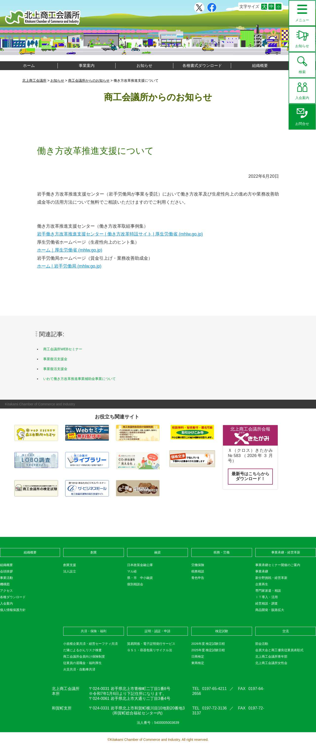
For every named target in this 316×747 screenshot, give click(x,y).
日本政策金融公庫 (140, 565)
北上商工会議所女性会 (271, 663)
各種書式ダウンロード (202, 65)
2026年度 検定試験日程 (208, 644)
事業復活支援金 (55, 359)
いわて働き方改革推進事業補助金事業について (79, 379)
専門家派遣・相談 (268, 590)
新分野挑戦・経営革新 (271, 578)
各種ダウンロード (13, 597)
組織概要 (260, 65)
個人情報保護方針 (13, 610)
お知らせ (302, 37)
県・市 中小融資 (140, 578)
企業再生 (261, 584)
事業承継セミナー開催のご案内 (277, 565)
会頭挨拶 (6, 571)
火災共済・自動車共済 (79, 669)
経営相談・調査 (266, 603)
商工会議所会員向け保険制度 (84, 656)
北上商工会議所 (43, 17)
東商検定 (197, 663)
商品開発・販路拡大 (269, 610)
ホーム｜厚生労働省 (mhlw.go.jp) (69, 250)
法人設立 (69, 571)
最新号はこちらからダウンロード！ (250, 476)
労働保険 (197, 565)
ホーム (29, 65)
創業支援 (69, 565)
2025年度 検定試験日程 (208, 650)
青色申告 (197, 578)
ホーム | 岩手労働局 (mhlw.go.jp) (69, 266)
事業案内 (87, 65)
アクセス (6, 590)
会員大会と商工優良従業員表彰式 (279, 650)
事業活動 (6, 578)
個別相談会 (135, 584)
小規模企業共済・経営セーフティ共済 (90, 644)
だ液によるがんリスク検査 (82, 650)
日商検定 (197, 656)
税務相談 (197, 571)
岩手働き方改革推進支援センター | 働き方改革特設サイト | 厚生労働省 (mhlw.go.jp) (120, 234)
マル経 (132, 571)
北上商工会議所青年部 (271, 656)
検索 (302, 63)
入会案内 (302, 89)
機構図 (5, 584)
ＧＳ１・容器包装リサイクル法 (149, 650)
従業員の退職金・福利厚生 (82, 663)
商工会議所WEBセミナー (62, 349)
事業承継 (261, 571)
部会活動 (261, 644)
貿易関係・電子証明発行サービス (151, 644)
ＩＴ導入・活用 (266, 597)
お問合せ (302, 115)
